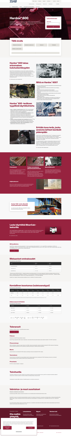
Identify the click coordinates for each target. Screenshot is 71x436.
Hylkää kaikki (27, 428)
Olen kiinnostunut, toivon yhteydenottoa (16, 79)
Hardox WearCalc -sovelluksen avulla (18, 230)
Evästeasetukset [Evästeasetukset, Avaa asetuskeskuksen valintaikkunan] (19, 431)
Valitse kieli (49, 21)
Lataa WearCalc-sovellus (14, 235)
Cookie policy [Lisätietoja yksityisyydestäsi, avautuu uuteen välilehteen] (7, 426)
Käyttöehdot (37, 432)
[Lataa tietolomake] (53, 26)
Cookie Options (58, 432)
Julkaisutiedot (41, 432)
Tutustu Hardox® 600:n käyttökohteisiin (42, 147)
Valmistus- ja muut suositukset (17, 48)
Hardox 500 (45, 142)
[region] (19, 427)
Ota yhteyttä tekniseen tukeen (16, 27)
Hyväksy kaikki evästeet (11, 428)
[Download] (14, 250)
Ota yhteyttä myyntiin (39, 425)
